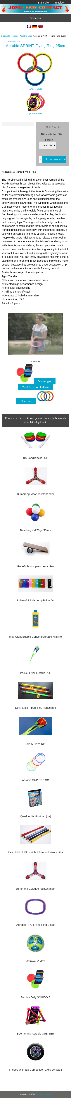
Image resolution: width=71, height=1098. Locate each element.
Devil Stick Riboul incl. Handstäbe (35, 707)
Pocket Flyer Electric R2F (35, 672)
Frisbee (15, 36)
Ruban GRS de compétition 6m (35, 600)
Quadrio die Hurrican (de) (35, 816)
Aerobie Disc (26, 36)
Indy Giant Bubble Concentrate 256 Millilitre (35, 636)
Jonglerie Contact (43, 1094)
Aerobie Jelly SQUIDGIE (36, 997)
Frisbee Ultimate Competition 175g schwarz (35, 1069)
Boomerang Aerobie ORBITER (35, 1033)
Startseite (43, 2)
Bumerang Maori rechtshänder (35, 494)
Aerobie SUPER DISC (35, 780)
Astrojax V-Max (35, 961)
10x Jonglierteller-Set (35, 457)
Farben (49, 139)
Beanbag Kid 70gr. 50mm (35, 530)
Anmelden (59, 2)
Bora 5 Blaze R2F (35, 744)
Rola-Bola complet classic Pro (35, 566)
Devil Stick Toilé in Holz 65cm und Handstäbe (35, 852)
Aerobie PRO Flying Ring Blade (35, 924)
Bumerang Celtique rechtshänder (35, 888)
